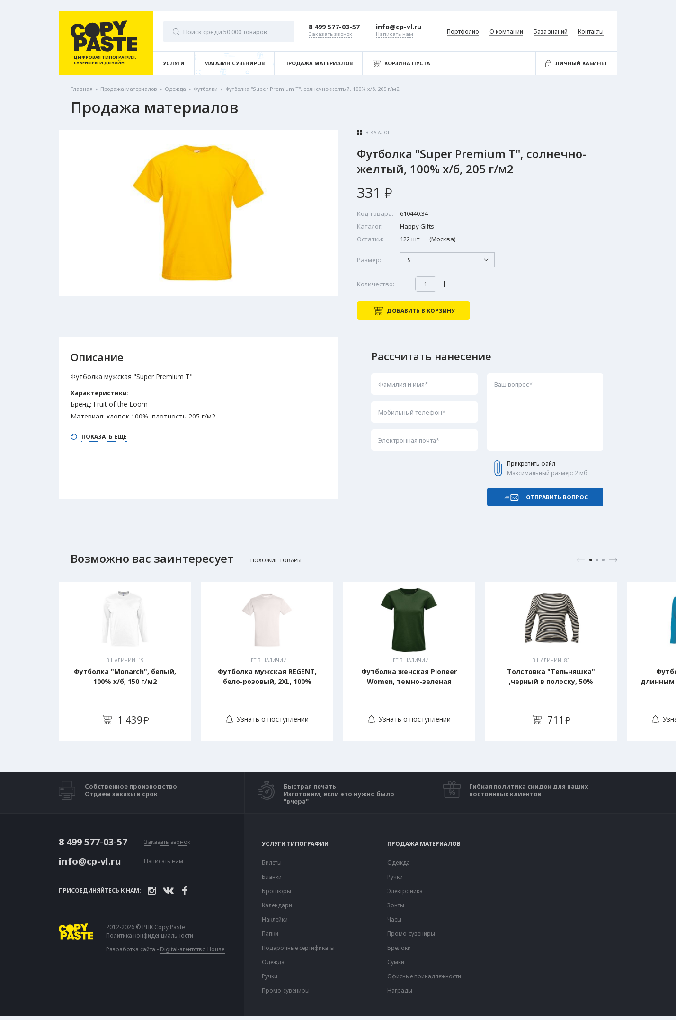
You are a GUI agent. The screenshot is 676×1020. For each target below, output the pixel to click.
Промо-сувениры (286, 990)
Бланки (272, 877)
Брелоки (399, 948)
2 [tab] (597, 560)
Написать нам (163, 861)
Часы (394, 919)
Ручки (269, 976)
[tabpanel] (125, 661)
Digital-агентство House (192, 949)
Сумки (395, 962)
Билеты (272, 863)
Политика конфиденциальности (149, 936)
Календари (277, 905)
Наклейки (275, 919)
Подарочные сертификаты (298, 948)
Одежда (273, 962)
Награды (399, 990)
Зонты (395, 905)
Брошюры (276, 891)
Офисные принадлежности (424, 976)
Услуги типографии (295, 844)
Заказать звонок (167, 842)
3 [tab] (603, 560)
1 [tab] (590, 560)
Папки (270, 934)
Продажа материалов (424, 844)
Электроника (405, 891)
